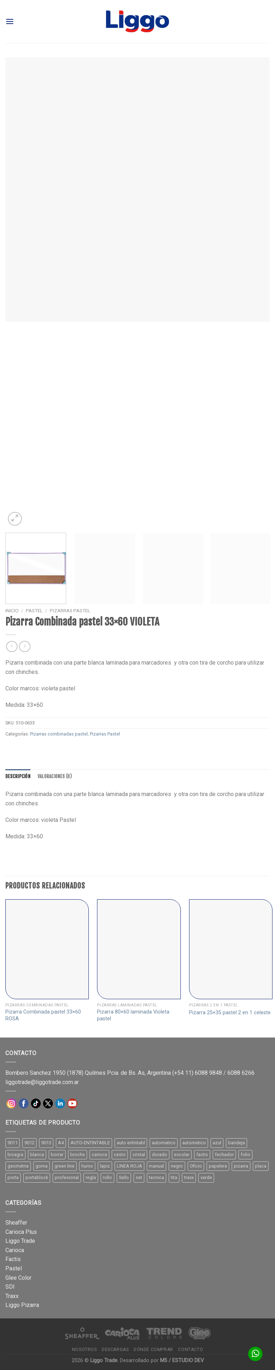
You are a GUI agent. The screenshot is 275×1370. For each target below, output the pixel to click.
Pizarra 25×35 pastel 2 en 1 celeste (230, 1013)
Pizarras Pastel (70, 610)
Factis (13, 1259)
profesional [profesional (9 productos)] (67, 1177)
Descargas (115, 1349)
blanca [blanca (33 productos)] (37, 1154)
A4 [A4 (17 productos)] (61, 1142)
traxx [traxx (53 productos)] (189, 1177)
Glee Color (18, 1277)
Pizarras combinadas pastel (59, 734)
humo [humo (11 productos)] (87, 1166)
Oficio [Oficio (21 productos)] (196, 1166)
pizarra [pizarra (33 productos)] (241, 1166)
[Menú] (9, 21)
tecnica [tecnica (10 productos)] (156, 1177)
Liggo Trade (20, 1240)
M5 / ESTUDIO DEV (182, 1360)
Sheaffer (16, 1222)
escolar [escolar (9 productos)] (181, 1154)
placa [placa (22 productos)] (260, 1166)
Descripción (17, 776)
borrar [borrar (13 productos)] (57, 1154)
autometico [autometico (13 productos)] (194, 1142)
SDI (10, 1286)
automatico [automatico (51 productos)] (163, 1142)
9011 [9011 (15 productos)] (13, 1142)
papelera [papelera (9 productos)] (218, 1166)
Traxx (12, 1296)
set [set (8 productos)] (139, 1177)
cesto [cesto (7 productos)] (120, 1154)
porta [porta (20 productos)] (13, 1177)
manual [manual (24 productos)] (156, 1166)
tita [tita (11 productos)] (174, 1177)
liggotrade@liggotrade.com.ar (42, 1082)
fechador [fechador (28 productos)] (224, 1154)
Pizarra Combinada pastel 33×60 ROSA (43, 1015)
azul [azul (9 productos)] (217, 1142)
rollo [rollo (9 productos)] (107, 1177)
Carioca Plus (21, 1231)
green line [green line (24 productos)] (64, 1166)
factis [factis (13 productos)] (202, 1154)
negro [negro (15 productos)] (177, 1166)
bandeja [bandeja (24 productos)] (236, 1142)
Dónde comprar (153, 1349)
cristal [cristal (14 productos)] (138, 1154)
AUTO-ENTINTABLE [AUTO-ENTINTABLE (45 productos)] (90, 1142)
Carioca (14, 1250)
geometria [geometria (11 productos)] (18, 1166)
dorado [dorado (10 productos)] (159, 1154)
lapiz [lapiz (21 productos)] (105, 1166)
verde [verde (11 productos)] (206, 1177)
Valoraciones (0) (55, 776)
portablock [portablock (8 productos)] (36, 1177)
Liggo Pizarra (22, 1305)
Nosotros (84, 1349)
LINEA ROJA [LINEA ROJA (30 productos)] (129, 1166)
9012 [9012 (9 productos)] (29, 1142)
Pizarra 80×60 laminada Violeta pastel (133, 1015)
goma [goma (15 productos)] (41, 1166)
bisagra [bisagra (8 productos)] (15, 1154)
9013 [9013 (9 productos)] (46, 1142)
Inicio (12, 610)
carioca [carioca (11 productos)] (99, 1154)
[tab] (17, 776)
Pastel (34, 610)
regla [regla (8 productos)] (91, 1177)
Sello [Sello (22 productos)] (124, 1177)
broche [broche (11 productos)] (77, 1154)
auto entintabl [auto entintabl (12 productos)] (131, 1142)
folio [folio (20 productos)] (245, 1154)
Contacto (190, 1349)
